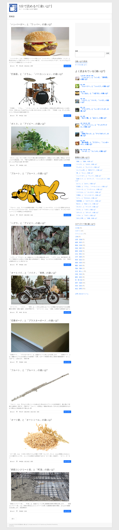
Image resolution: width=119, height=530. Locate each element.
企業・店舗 (24, 66)
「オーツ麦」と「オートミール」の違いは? (30, 419)
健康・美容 (78, 242)
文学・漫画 (24, 215)
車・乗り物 (24, 312)
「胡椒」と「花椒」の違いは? (84, 161)
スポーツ (77, 231)
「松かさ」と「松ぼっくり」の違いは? (86, 204)
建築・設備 (24, 362)
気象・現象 (78, 268)
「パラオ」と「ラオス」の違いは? (85, 215)
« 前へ (13, 518)
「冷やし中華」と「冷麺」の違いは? (86, 218)
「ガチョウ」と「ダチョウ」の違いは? (86, 212)
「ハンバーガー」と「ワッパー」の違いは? (30, 24)
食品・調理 (30, 66)
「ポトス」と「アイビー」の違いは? (27, 123)
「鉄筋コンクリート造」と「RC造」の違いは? (31, 469)
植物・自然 (24, 165)
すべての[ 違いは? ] (81, 65)
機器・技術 (78, 265)
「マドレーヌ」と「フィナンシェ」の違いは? (88, 189)
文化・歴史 (78, 254)
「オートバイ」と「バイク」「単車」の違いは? (32, 272)
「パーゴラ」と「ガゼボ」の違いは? (86, 164)
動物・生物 (78, 245)
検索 (76, 51)
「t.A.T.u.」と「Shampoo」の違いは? (86, 198)
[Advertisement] (92, 34)
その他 (77, 228)
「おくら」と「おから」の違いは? (85, 183)
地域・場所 (78, 248)
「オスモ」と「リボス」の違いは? (85, 209)
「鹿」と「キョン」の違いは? (84, 173)
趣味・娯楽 (78, 277)
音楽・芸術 (24, 115)
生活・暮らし (79, 271)
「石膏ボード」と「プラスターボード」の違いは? (33, 320)
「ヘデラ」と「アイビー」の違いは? (27, 223)
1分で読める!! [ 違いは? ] (35, 6)
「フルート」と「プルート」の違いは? (28, 370)
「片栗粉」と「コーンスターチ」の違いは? (88, 195)
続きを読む (67, 66)
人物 (76, 236)
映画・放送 (30, 215)
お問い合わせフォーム (81, 294)
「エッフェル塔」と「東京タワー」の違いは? (88, 170)
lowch (13, 66)
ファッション (79, 234)
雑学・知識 (78, 283)
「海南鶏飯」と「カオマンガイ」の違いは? (88, 201)
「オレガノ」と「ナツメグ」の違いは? (86, 207)
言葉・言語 (78, 274)
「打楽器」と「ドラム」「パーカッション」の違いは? (36, 74)
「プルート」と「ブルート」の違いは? (28, 173)
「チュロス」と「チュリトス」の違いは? (87, 167)
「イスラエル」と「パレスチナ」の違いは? (88, 192)
